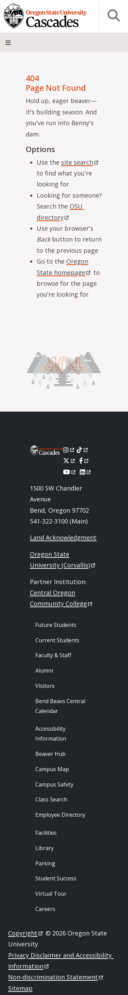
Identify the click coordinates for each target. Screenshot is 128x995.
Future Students (55, 625)
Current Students (57, 640)
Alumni (44, 670)
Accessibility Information (50, 733)
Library (44, 848)
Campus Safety (54, 784)
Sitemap (20, 988)
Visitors (45, 686)
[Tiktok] (83, 450)
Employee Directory (60, 814)
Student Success (55, 878)
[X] (69, 461)
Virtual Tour (51, 893)
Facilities (46, 832)
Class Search (51, 799)
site (80, 162)
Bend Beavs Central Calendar (60, 706)
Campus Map (52, 769)
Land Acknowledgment (63, 537)
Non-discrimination (56, 977)
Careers (45, 909)
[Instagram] (69, 450)
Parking (45, 863)
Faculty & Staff (53, 655)
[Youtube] (69, 472)
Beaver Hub (50, 754)
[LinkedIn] (86, 472)
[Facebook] (84, 461)
